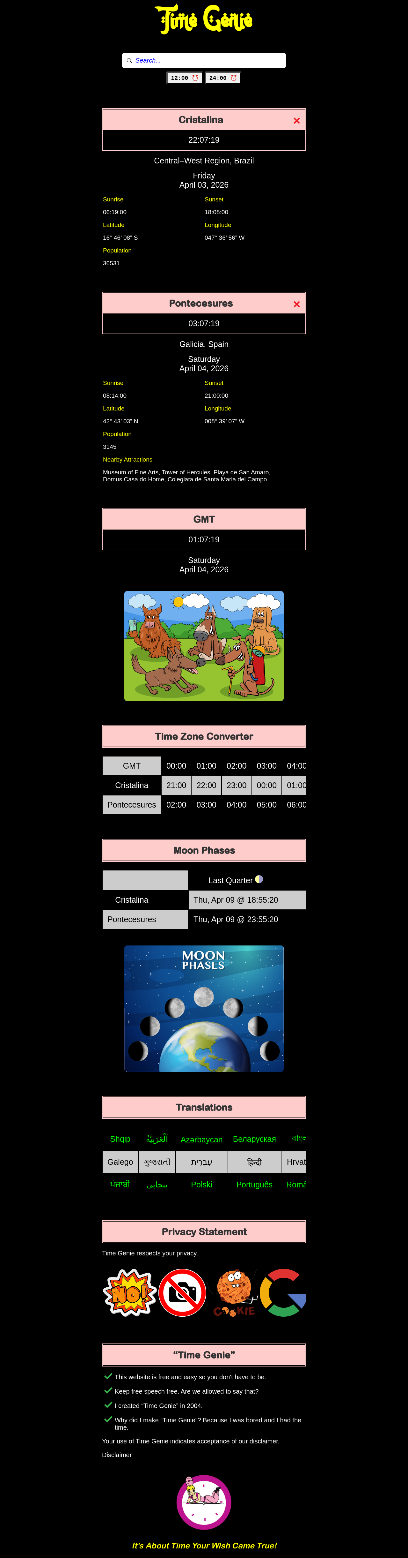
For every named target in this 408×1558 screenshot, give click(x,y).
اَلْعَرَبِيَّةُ (157, 1138)
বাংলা (301, 1138)
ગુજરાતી (157, 1161)
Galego (120, 1161)
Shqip (120, 1138)
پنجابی (157, 1184)
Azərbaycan (202, 1139)
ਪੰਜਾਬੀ (120, 1184)
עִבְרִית (201, 1161)
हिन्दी (254, 1162)
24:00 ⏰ (223, 78)
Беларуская (254, 1138)
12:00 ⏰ (185, 78)
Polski (201, 1184)
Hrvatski (301, 1161)
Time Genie (204, 21)
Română (301, 1184)
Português (254, 1184)
